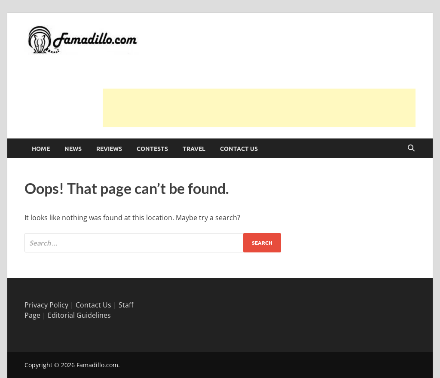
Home (41, 148)
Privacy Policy (46, 305)
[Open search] (411, 148)
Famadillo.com (97, 365)
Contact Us (239, 148)
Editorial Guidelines (79, 315)
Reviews (109, 148)
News (73, 148)
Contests (152, 148)
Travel (194, 148)
